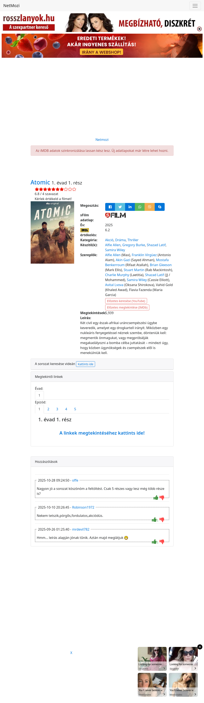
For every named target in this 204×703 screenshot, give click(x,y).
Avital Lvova (114, 285)
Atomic (41, 182)
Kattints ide (85, 364)
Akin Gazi (123, 260)
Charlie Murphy (117, 275)
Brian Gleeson (161, 265)
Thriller (133, 240)
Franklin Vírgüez (144, 255)
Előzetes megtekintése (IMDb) (127, 307)
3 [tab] (57, 409)
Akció (109, 240)
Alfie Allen (113, 245)
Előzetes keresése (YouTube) (126, 301)
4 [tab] (66, 409)
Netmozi (102, 139)
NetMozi (11, 5)
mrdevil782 (80, 529)
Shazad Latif (156, 245)
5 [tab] (75, 409)
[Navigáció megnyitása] (195, 6)
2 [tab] (48, 409)
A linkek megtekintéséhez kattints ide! (102, 433)
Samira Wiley (115, 250)
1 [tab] (39, 395)
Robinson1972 (83, 507)
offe (75, 480)
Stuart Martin (134, 270)
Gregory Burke (133, 245)
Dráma (120, 240)
